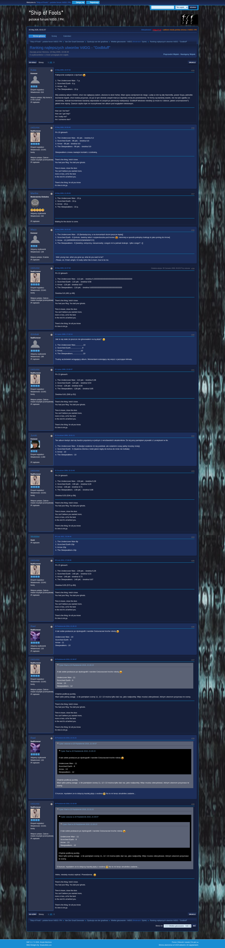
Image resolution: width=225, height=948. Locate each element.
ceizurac (35, 127)
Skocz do (159, 926)
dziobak (35, 334)
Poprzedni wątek (171, 54)
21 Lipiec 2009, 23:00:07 (63, 369)
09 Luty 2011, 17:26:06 (63, 560)
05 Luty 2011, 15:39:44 (63, 536)
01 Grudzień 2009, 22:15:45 (65, 470)
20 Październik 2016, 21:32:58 (65, 803)
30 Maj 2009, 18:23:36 (63, 229)
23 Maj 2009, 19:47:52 (63, 70)
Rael (33, 626)
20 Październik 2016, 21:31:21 (65, 738)
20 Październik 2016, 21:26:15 (65, 626)
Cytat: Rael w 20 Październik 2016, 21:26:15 (76, 665)
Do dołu (32, 62)
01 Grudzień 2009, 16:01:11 (65, 435)
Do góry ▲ (195, 942)
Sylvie (144, 42)
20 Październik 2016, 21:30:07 (65, 659)
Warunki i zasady (184, 942)
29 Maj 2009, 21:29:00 (63, 193)
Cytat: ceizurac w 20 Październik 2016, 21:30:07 (78, 744)
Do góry (32, 914)
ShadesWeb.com (46, 945)
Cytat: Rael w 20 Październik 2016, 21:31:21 (76, 809)
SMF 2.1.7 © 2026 (32, 942)
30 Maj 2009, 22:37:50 (63, 268)
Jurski (34, 435)
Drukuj (192, 62)
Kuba (33, 70)
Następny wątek (188, 54)
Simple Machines (46, 942)
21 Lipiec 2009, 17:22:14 (63, 334)
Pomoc (174, 942)
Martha (34, 193)
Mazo (34, 229)
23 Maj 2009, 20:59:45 (63, 127)
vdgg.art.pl (157, 30)
